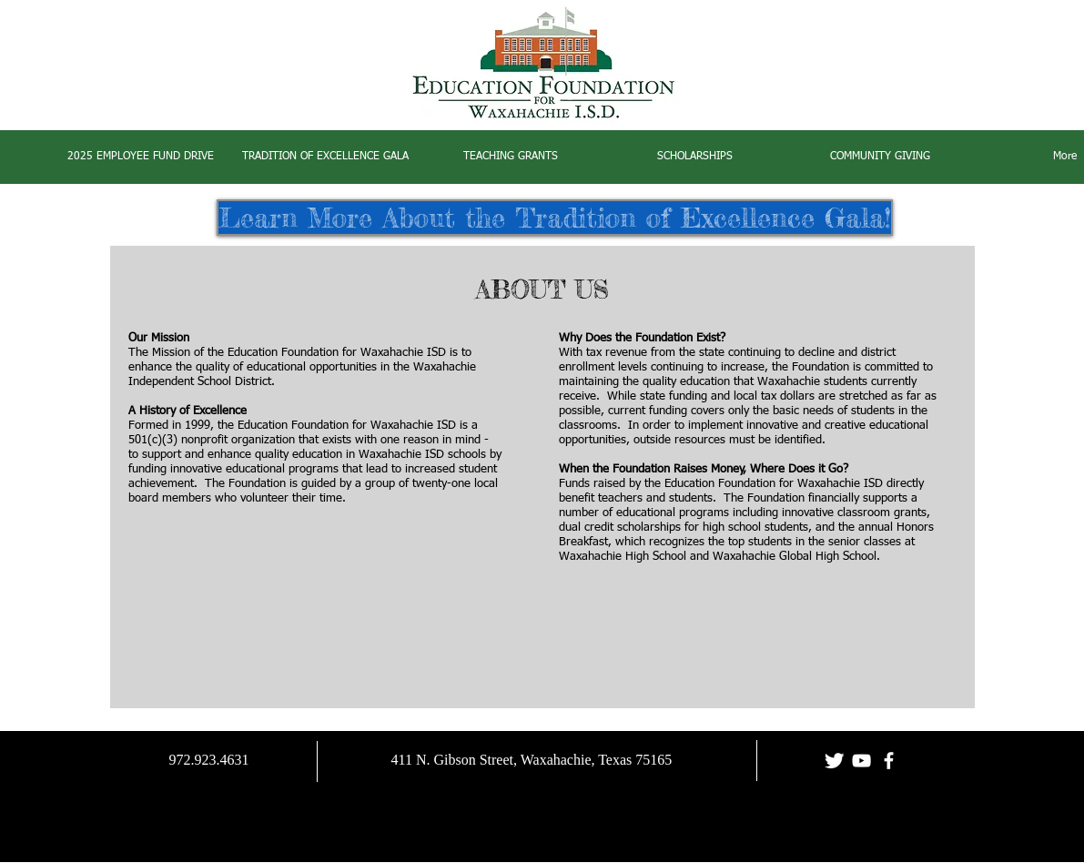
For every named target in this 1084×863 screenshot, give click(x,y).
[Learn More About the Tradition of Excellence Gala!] (555, 217)
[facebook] (888, 760)
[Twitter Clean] (834, 760)
